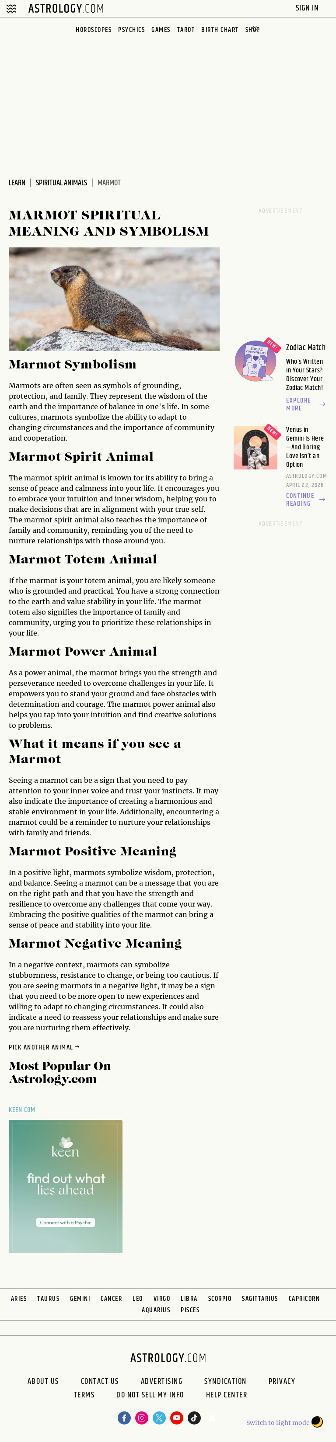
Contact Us (100, 1381)
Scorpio (220, 1298)
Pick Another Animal (45, 1047)
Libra (189, 1298)
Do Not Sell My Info (150, 1396)
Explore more (306, 405)
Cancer (111, 1298)
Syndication (225, 1381)
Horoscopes (94, 29)
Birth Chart (220, 29)
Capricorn (304, 1298)
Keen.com (22, 1110)
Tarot (186, 29)
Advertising (162, 1381)
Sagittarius (260, 1298)
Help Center (227, 1396)
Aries (19, 1298)
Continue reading (306, 500)
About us (43, 1381)
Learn (17, 183)
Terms (84, 1396)
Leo (138, 1298)
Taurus (48, 1298)
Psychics (131, 29)
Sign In (308, 8)
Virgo (162, 1298)
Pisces (190, 1310)
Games (161, 29)
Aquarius (156, 1310)
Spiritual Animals (61, 183)
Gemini (80, 1298)
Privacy (282, 1381)
